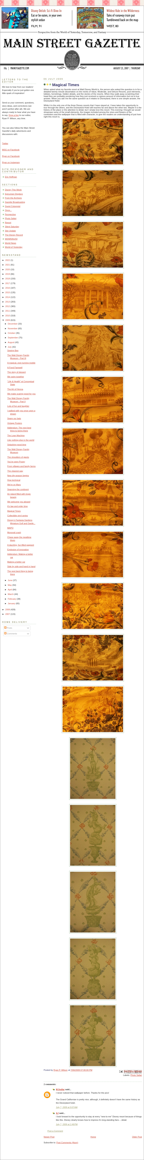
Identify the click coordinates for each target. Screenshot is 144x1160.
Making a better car (16, 562)
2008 (8, 609)
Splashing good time (16, 444)
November (13, 328)
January (12, 603)
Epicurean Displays (14, 194)
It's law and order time (17, 506)
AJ (57, 1113)
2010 (8, 315)
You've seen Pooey (16, 462)
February (12, 599)
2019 (8, 274)
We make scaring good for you (21, 394)
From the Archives (13, 198)
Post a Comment (55, 1131)
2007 (8, 614)
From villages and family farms (21, 466)
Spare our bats (14, 418)
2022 (8, 260)
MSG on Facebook (10, 150)
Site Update (10, 231)
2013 (8, 302)
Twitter (5, 143)
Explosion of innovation (18, 549)
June (10, 580)
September (13, 337)
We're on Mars (14, 485)
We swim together (15, 377)
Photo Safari (136, 1075)
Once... (8, 210)
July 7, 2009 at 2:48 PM (67, 1124)
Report (8, 222)
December (13, 324)
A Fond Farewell (14, 367)
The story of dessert (16, 372)
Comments (10, 633)
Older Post (137, 1137)
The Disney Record (14, 235)
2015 (8, 292)
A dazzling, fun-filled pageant (20, 545)
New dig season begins (18, 475)
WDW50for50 (11, 239)
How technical (13, 480)
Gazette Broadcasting (15, 202)
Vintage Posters (14, 423)
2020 (8, 269)
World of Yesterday (13, 247)
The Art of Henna (15, 389)
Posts (8, 628)
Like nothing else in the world (20, 440)
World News (10, 243)
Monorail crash (14, 532)
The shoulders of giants (18, 457)
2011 (8, 311)
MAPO (10, 528)
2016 (8, 288)
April (10, 589)
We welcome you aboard (18, 502)
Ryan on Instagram (11, 162)
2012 (8, 306)
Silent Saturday (12, 226)
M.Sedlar (60, 1089)
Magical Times (14, 511)
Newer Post (49, 1137)
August (11, 342)
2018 (8, 278)
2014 (8, 297)
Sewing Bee (13, 350)
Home (93, 1137)
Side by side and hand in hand (21, 566)
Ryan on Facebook (11, 156)
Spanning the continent (18, 489)
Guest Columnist (12, 206)
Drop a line (14, 115)
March (11, 594)
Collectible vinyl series (17, 515)
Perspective (10, 214)
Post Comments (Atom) (67, 1142)
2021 (8, 265)
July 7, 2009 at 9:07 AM (66, 1107)
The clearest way (15, 471)
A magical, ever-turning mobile (21, 363)
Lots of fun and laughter (18, 406)
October (12, 333)
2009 (8, 320)
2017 (8, 283)
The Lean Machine (16, 435)
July (10, 347)
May (10, 585)
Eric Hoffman (11, 177)
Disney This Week (13, 190)
